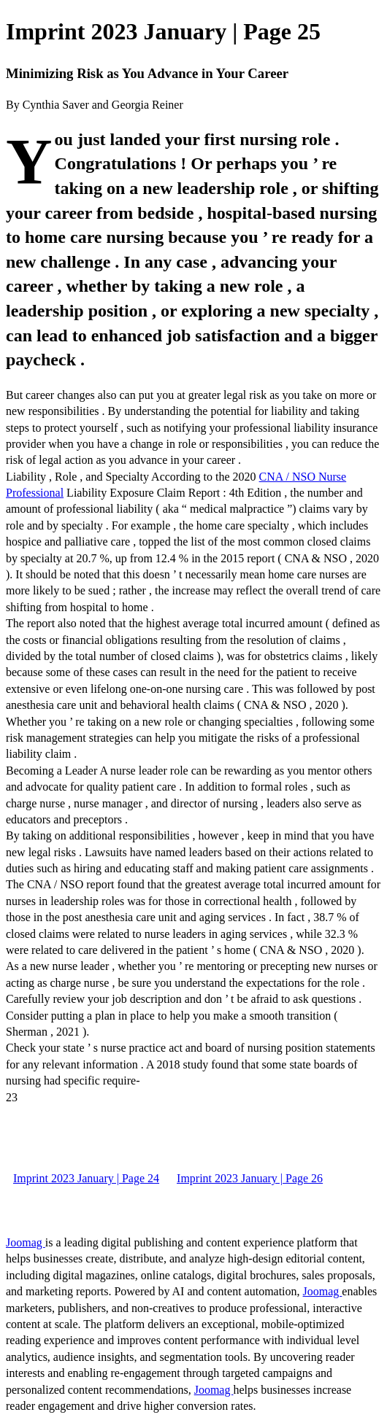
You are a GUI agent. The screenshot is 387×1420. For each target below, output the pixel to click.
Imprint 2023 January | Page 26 (250, 1178)
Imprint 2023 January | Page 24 (86, 1178)
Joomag (25, 1242)
